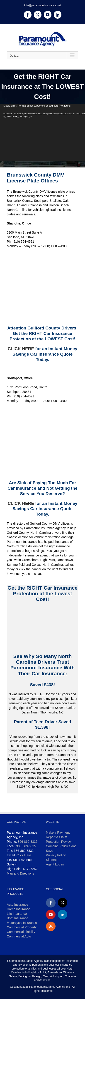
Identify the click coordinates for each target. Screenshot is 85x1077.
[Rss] (51, 926)
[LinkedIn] (62, 914)
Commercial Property (21, 927)
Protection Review (59, 841)
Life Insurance (17, 913)
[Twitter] (62, 902)
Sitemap (52, 860)
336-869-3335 (26, 846)
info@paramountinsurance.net (42, 5)
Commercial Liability (21, 932)
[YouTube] (51, 914)
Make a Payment (58, 832)
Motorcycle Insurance (22, 923)
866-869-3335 (27, 841)
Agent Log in (55, 864)
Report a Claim (56, 837)
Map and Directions (20, 873)
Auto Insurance (17, 904)
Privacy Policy (56, 855)
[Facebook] (51, 902)
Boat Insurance (17, 918)
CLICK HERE (21, 348)
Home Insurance (18, 909)
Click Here (24, 855)
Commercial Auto (19, 936)
